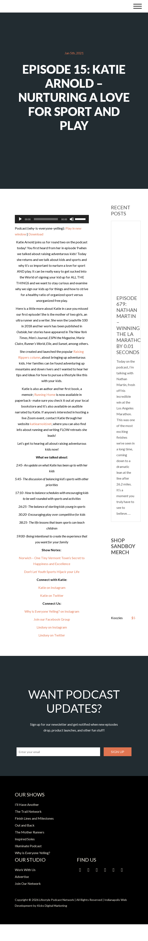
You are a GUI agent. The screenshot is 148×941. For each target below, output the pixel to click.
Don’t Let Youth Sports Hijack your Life (51, 572)
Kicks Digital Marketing (52, 905)
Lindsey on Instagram (52, 627)
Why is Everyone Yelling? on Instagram (51, 611)
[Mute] (72, 219)
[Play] (20, 219)
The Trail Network (28, 811)
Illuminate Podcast (28, 846)
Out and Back (24, 825)
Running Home (44, 394)
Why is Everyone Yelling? (32, 853)
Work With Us (25, 870)
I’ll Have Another (27, 804)
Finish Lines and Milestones (34, 818)
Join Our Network (28, 883)
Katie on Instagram (51, 587)
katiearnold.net (41, 424)
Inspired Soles (25, 839)
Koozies (117, 618)
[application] (52, 219)
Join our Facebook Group (52, 619)
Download (35, 234)
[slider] (46, 219)
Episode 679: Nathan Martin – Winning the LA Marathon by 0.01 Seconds (130, 325)
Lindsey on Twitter (51, 635)
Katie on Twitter (52, 595)
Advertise (22, 877)
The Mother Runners (29, 832)
